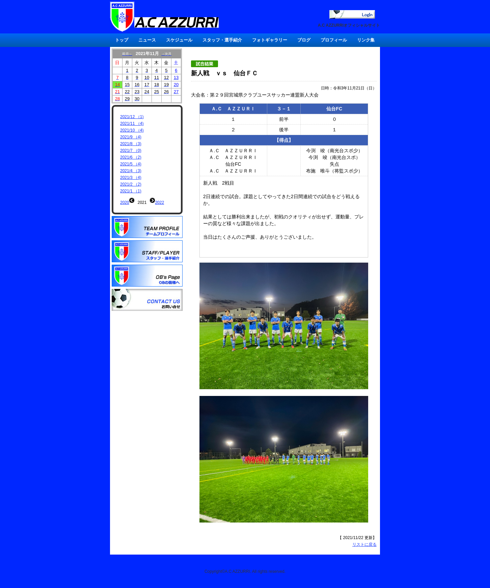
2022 (159, 202)
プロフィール (334, 40)
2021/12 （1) (131, 116)
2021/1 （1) (130, 191)
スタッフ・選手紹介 (222, 40)
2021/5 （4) (130, 164)
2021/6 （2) (130, 157)
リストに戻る (364, 544)
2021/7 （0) (130, 150)
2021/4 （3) (130, 170)
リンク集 (366, 40)
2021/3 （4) (130, 177)
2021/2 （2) (130, 184)
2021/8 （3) (130, 143)
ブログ (303, 40)
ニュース (147, 40)
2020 (124, 202)
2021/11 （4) (131, 123)
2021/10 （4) (131, 130)
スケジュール (179, 40)
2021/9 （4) (130, 137)
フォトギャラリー (269, 40)
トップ (121, 40)
